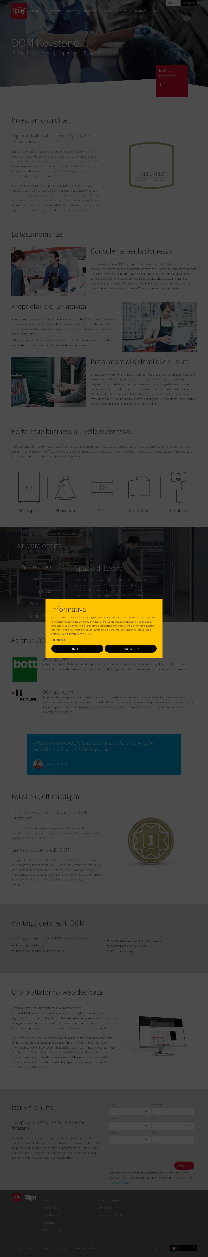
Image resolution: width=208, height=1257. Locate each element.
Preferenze (58, 639)
